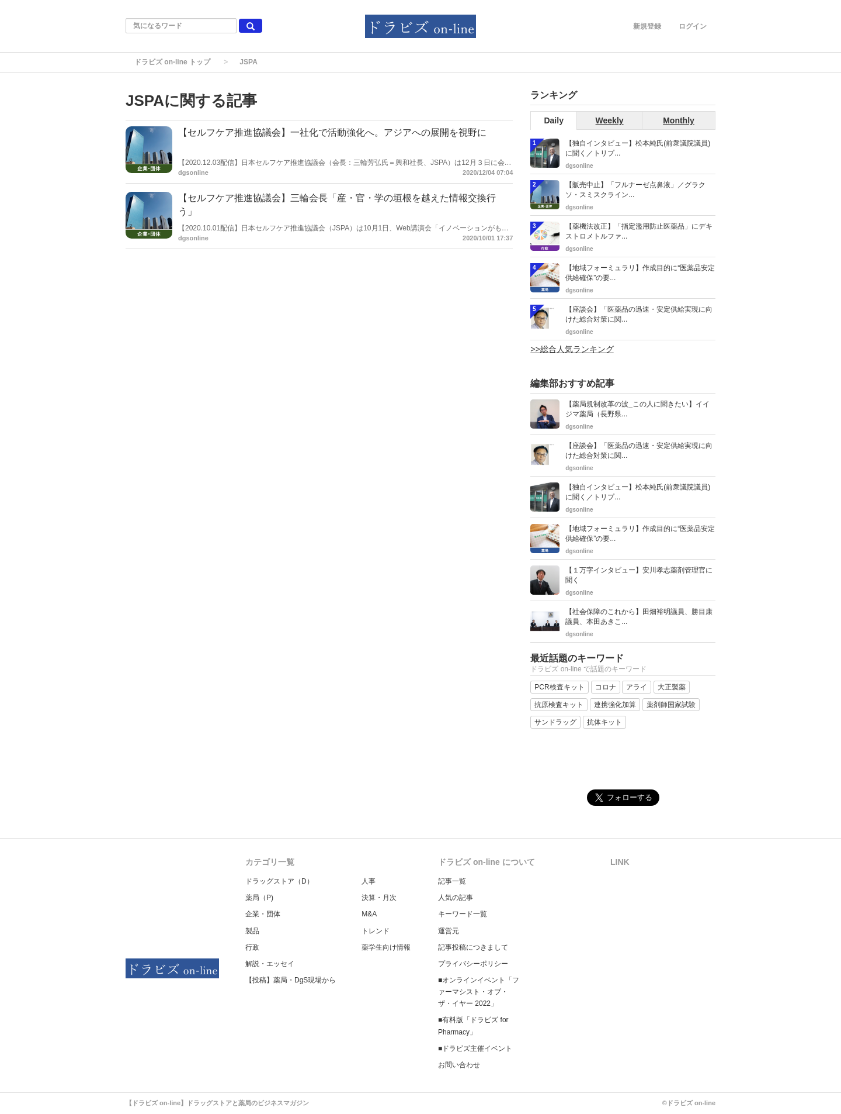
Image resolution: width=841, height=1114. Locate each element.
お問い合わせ (459, 1065)
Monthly (678, 120)
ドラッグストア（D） (279, 881)
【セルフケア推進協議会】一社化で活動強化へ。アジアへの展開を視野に (332, 132)
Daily (553, 120)
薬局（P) (259, 898)
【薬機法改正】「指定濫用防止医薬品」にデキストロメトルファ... (639, 231)
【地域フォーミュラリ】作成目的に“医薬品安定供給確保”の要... (640, 273)
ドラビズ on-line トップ (172, 62)
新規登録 (647, 26)
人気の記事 (455, 898)
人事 (369, 881)
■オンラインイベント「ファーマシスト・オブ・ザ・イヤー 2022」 (478, 992)
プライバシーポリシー (473, 964)
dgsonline (193, 172)
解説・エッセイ (269, 964)
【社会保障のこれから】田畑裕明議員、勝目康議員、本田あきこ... (639, 617)
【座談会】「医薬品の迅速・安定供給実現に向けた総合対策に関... (639, 314)
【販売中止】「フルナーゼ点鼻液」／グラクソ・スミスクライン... (635, 190)
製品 (252, 931)
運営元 (448, 931)
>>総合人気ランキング (571, 349)
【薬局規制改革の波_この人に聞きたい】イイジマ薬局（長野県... (637, 409)
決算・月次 (379, 898)
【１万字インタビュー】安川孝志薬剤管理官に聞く (639, 575)
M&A (369, 914)
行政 (252, 947)
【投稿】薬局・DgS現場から (290, 980)
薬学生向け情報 (386, 947)
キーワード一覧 (462, 914)
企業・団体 (262, 914)
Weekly (610, 120)
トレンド (376, 931)
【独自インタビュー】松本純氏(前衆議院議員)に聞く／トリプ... (637, 148)
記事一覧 (452, 881)
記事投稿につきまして (473, 947)
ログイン (693, 26)
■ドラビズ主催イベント (475, 1048)
